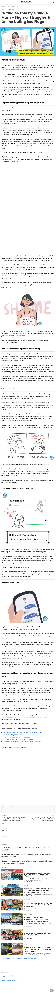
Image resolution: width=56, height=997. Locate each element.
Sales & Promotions (29, 929)
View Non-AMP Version (32, 993)
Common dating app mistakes (13, 735)
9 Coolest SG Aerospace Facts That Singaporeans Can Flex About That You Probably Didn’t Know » (43, 818)
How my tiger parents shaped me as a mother (18, 737)
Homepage (3, 6)
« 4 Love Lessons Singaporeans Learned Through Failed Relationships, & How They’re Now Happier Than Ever (13, 818)
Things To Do (27, 899)
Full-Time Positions (25, 958)
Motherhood (4, 836)
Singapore (4, 976)
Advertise (7, 958)
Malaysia (9, 976)
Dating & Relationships (13, 6)
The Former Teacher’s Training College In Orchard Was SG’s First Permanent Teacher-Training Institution (38, 890)
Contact (12, 958)
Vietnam (9, 980)
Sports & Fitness (28, 914)
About (3, 958)
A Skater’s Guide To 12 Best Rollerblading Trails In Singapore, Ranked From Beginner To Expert (36, 919)
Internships (17, 958)
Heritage (26, 885)
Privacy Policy (33, 958)
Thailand (14, 976)
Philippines (19, 976)
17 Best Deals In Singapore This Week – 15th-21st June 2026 (38, 934)
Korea (16, 980)
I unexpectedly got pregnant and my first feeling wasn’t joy (22, 741)
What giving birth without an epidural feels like (18, 739)
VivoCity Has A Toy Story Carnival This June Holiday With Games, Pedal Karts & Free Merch (38, 905)
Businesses (26, 869)
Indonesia (3, 980)
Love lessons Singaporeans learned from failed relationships (22, 732)
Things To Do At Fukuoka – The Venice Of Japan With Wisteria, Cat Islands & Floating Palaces (38, 949)
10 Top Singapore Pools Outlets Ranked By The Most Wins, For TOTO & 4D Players (38, 875)
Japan (25, 944)
